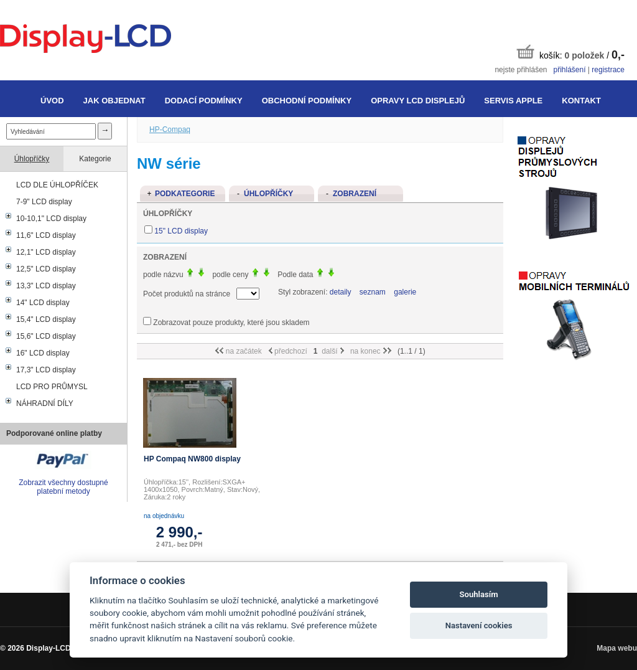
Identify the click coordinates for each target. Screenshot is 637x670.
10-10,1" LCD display (51, 218)
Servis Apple (513, 100)
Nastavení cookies (479, 625)
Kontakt (581, 100)
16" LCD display (43, 353)
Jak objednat (114, 100)
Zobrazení (354, 193)
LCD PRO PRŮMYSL (52, 386)
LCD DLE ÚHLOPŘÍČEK (57, 185)
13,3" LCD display (46, 285)
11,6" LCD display (46, 235)
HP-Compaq (169, 129)
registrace (608, 69)
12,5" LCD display (46, 269)
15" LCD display (181, 231)
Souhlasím (479, 594)
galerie (405, 292)
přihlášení (569, 69)
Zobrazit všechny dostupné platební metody (63, 487)
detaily (340, 292)
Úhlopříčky (32, 158)
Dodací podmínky (204, 100)
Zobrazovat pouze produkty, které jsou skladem (231, 322)
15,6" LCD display (46, 336)
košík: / (570, 52)
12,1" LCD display (46, 252)
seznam (373, 292)
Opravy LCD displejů (418, 100)
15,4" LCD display (46, 319)
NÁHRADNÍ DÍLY (44, 403)
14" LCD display (43, 302)
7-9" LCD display (44, 201)
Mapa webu (617, 648)
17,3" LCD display (46, 370)
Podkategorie (185, 193)
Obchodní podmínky (306, 100)
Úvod (52, 100)
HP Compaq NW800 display (192, 459)
